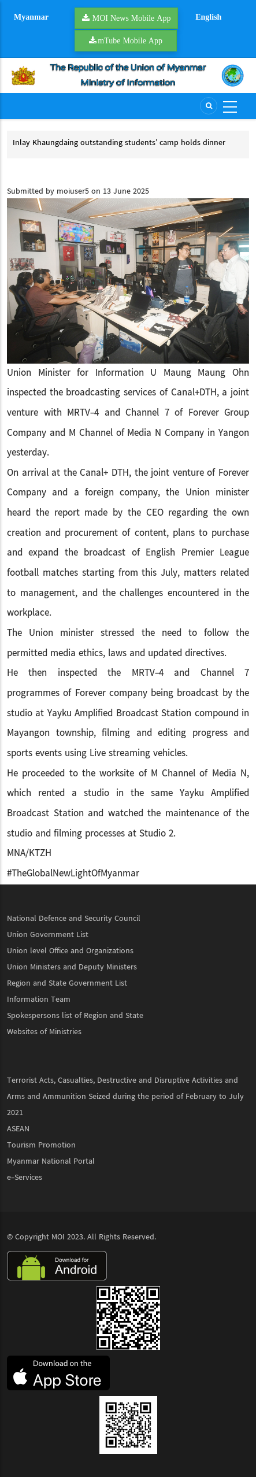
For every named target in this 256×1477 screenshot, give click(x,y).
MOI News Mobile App (131, 18)
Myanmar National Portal (51, 1161)
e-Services (24, 1177)
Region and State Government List (67, 983)
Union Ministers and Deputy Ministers (72, 967)
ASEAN (18, 1129)
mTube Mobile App (130, 40)
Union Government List (47, 934)
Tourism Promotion (41, 1145)
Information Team (39, 999)
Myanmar (31, 17)
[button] (128, 280)
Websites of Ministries (44, 1032)
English (208, 17)
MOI (58, 1237)
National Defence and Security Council (73, 918)
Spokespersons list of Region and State (75, 1015)
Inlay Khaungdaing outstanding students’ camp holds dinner (119, 142)
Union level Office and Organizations (70, 951)
